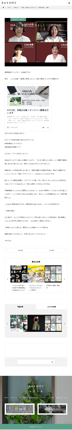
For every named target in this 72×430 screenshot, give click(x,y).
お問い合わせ (59, 398)
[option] (18, 279)
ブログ (66, 398)
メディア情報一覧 (23, 398)
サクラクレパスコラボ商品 (47, 398)
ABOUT (6, 398)
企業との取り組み (34, 398)
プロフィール (13, 398)
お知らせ (22, 19)
